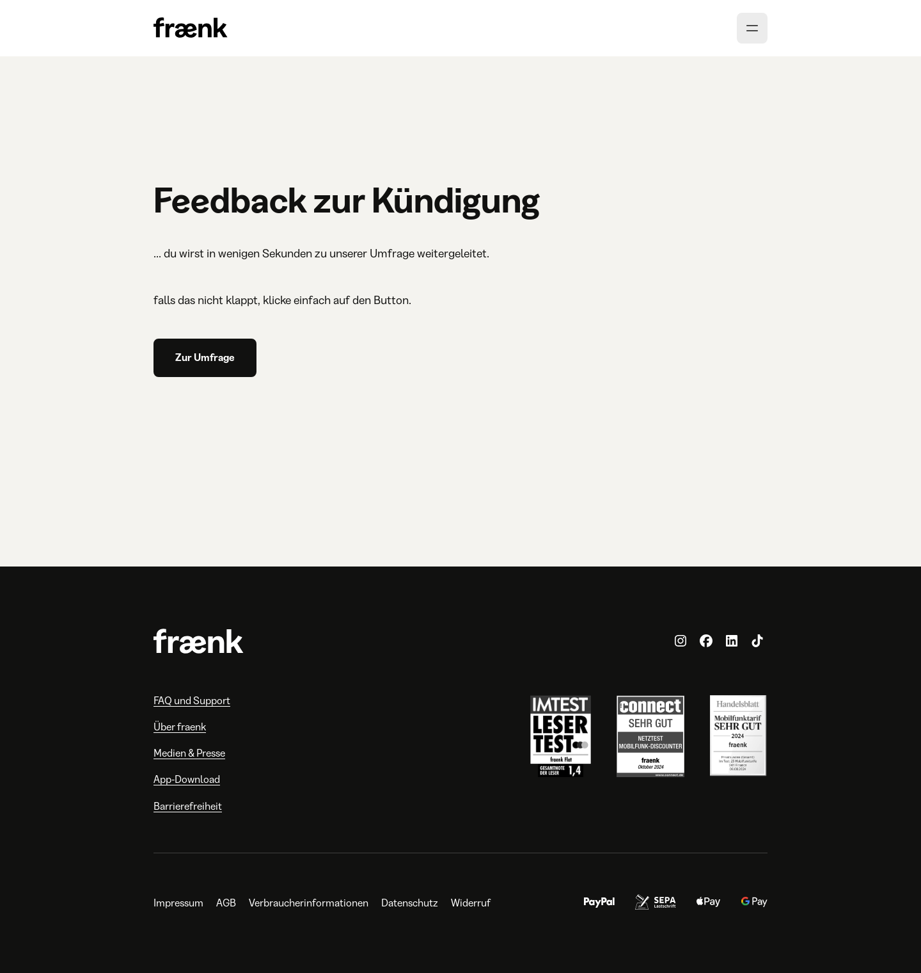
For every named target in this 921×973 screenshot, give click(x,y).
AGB (226, 902)
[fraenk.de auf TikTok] (757, 641)
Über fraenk (180, 726)
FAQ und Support (192, 700)
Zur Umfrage (205, 357)
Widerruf (471, 902)
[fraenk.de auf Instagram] (680, 641)
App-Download (187, 779)
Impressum (178, 902)
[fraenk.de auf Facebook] (706, 641)
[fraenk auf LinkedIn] (731, 641)
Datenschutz (409, 902)
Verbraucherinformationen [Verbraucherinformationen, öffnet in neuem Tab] (308, 903)
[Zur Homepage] (191, 28)
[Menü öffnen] (752, 28)
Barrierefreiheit (188, 806)
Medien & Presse (189, 753)
